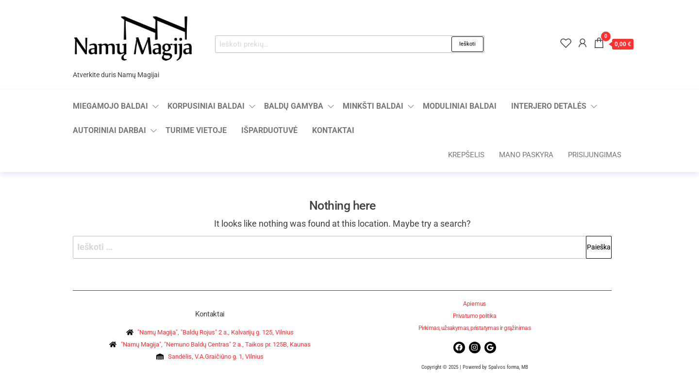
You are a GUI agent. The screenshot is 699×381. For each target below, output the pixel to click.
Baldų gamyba (293, 106)
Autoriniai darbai (109, 130)
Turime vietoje (196, 130)
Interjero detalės (548, 106)
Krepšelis (466, 154)
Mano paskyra (526, 154)
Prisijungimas (594, 154)
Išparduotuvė (269, 130)
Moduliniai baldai (460, 106)
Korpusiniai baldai (206, 106)
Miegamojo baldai (110, 106)
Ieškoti (467, 44)
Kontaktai (333, 130)
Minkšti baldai (373, 106)
